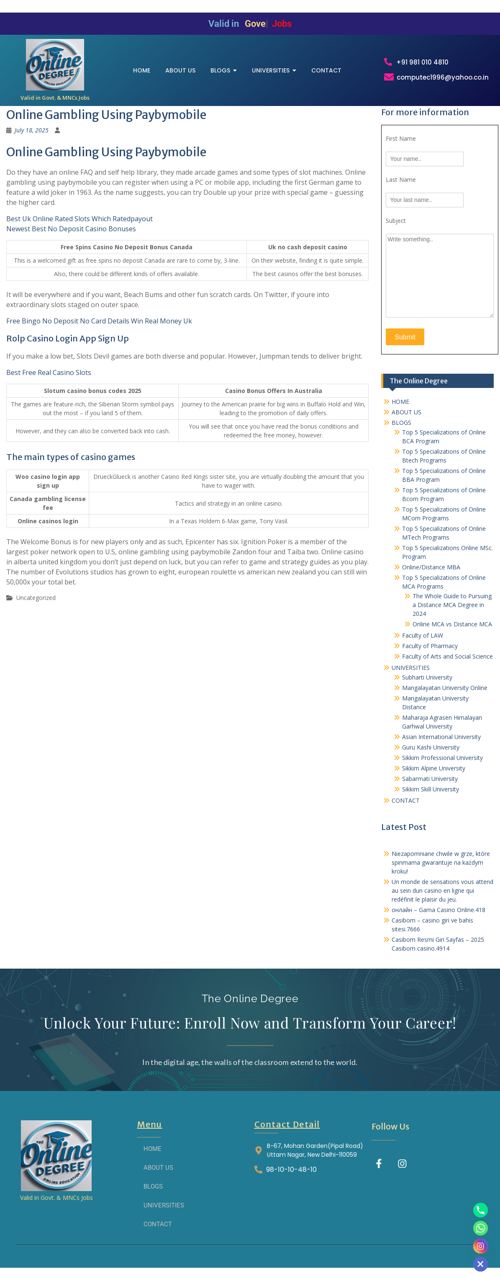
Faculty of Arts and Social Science (447, 663)
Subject (396, 228)
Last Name (401, 187)
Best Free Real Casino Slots (48, 379)
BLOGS (401, 429)
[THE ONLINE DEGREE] (55, 68)
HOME (400, 408)
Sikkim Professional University (442, 764)
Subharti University (427, 684)
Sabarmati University (430, 785)
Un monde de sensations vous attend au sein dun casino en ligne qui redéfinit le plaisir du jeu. (442, 897)
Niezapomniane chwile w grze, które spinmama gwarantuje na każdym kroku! (441, 869)
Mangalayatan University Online (444, 694)
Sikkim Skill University (430, 796)
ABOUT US (406, 419)
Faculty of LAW (422, 642)
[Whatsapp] (480, 1228)
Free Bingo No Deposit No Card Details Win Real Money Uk (99, 328)
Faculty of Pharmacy (430, 653)
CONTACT (406, 807)
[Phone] (480, 1210)
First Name (401, 146)
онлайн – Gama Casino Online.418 (438, 916)
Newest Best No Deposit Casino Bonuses (71, 235)
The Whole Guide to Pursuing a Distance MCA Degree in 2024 (452, 611)
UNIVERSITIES (411, 674)
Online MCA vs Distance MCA (452, 631)
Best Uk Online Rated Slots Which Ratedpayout (79, 225)
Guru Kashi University (430, 754)
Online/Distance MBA (431, 574)
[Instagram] (480, 1246)
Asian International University (441, 743)
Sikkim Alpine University (433, 775)
